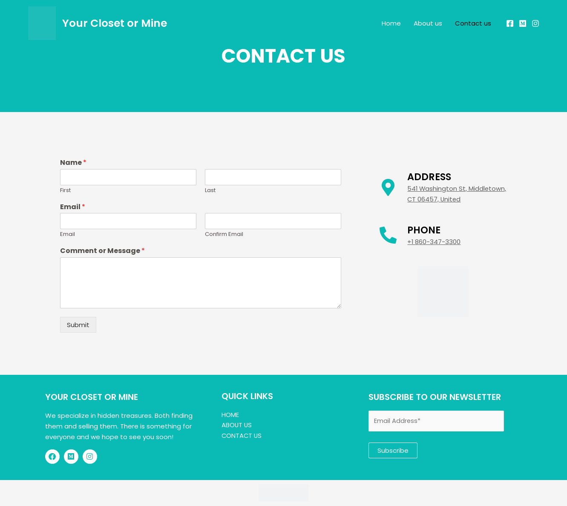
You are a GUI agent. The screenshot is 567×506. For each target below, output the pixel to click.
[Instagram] (535, 23)
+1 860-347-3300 (434, 241)
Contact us (473, 23)
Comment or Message (102, 251)
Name (73, 162)
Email (72, 207)
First (65, 190)
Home (391, 23)
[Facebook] (510, 23)
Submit (78, 324)
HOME (230, 414)
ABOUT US (237, 424)
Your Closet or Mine (114, 23)
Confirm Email (224, 234)
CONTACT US (242, 435)
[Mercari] (523, 23)
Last (210, 190)
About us (428, 23)
